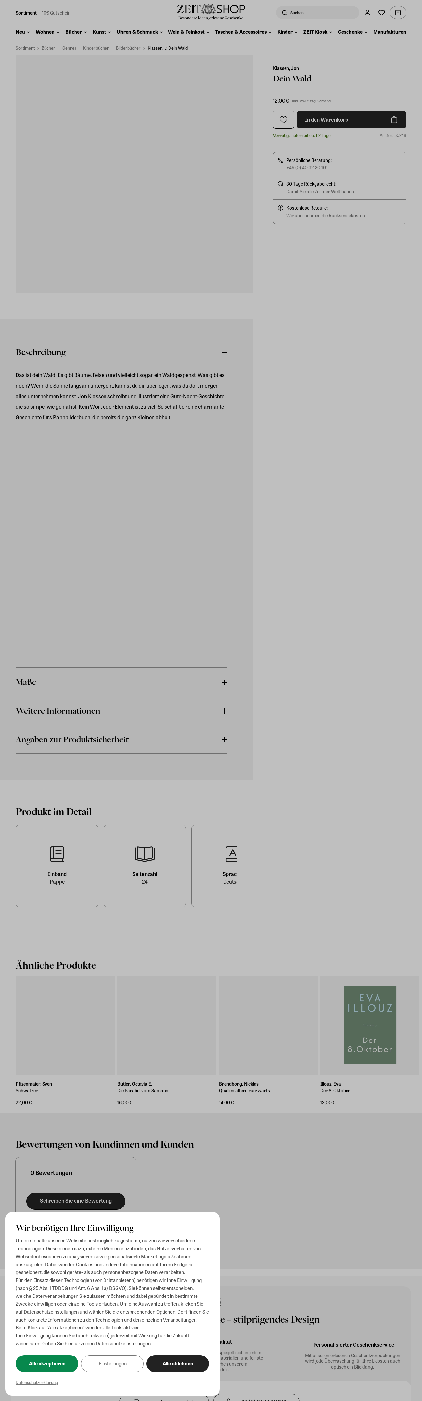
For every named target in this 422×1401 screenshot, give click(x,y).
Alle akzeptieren (47, 1363)
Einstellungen (113, 1363)
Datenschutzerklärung (37, 1382)
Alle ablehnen (178, 1363)
